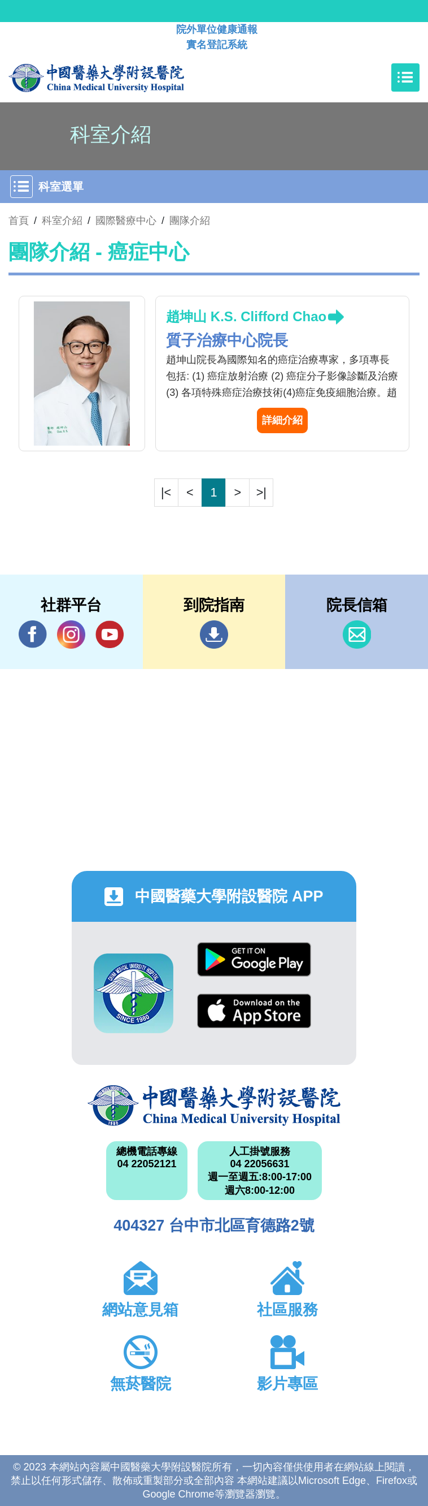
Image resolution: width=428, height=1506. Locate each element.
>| (261, 492)
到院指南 (214, 634)
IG (71, 634)
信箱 (357, 634)
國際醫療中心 (125, 220)
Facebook (33, 634)
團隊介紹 (189, 220)
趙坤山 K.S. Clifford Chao (246, 316)
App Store (254, 1011)
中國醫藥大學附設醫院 (214, 1105)
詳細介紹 (282, 420)
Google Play (254, 959)
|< (166, 492)
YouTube (109, 634)
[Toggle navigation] (405, 77)
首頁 (18, 220)
